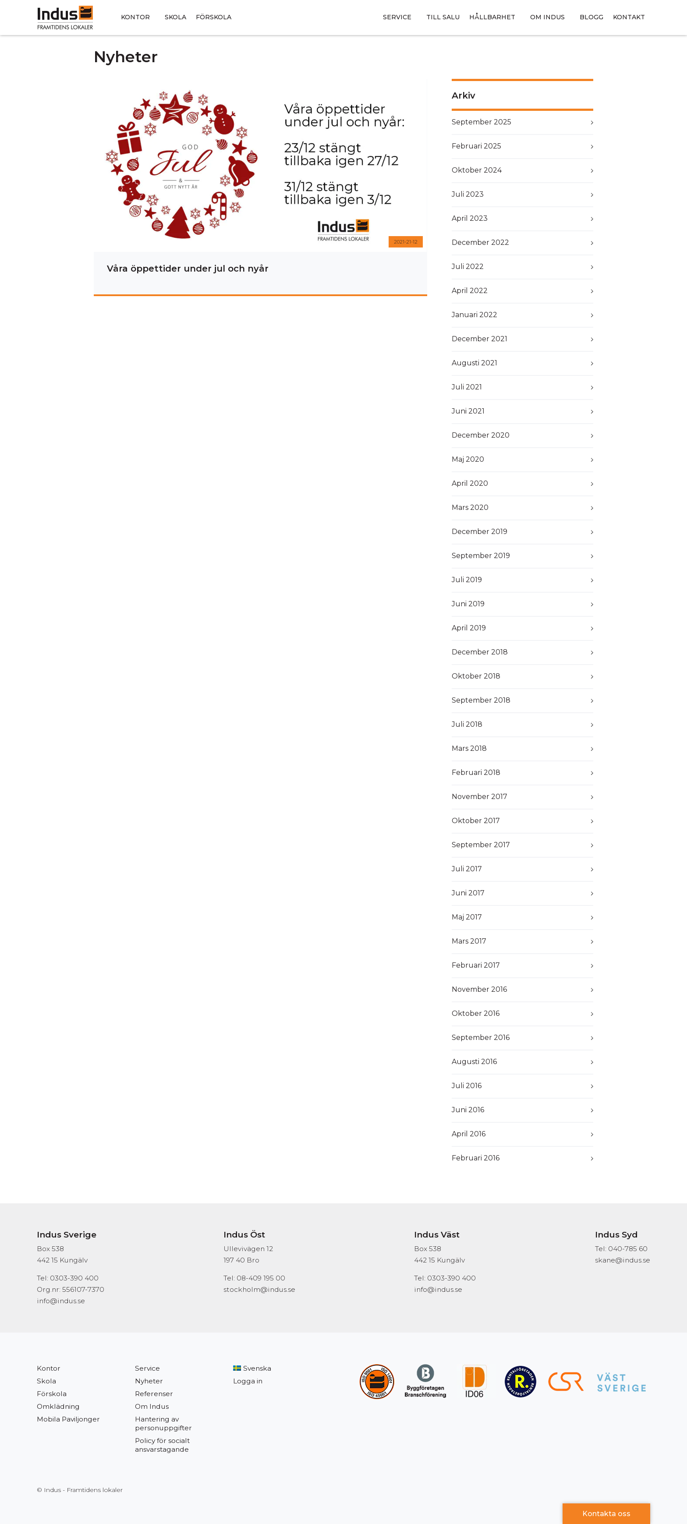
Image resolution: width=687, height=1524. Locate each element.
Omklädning (58, 1406)
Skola (175, 17)
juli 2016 (467, 1086)
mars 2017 (469, 941)
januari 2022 (474, 315)
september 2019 (481, 556)
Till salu (443, 17)
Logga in (247, 1381)
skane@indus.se (622, 1260)
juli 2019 (467, 580)
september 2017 (481, 845)
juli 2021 (467, 387)
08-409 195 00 (261, 1278)
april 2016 (468, 1134)
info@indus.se (61, 1301)
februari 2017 (476, 965)
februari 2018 (476, 772)
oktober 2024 (477, 170)
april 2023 (470, 218)
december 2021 (479, 339)
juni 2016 (468, 1110)
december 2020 (481, 435)
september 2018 (481, 700)
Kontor (135, 17)
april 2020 (470, 483)
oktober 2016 (475, 1013)
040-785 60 (628, 1249)
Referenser (154, 1394)
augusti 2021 (474, 363)
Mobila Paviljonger (68, 1419)
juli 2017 (467, 869)
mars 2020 (470, 507)
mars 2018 (469, 748)
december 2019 (479, 531)
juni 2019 (468, 604)
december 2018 (480, 652)
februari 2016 (475, 1158)
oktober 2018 (476, 676)
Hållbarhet (492, 17)
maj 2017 (467, 917)
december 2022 (480, 242)
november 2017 (479, 796)
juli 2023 (468, 194)
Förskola (213, 17)
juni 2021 (468, 411)
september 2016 (481, 1037)
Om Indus (547, 17)
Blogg (591, 17)
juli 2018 (467, 724)
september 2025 (481, 122)
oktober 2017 (476, 821)
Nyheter (149, 1381)
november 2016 (479, 989)
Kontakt (629, 17)
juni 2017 (468, 893)
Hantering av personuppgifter (163, 1423)
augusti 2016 (474, 1061)
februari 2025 (476, 146)
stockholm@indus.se (259, 1289)
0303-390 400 (451, 1278)
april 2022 (470, 290)
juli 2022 (468, 266)
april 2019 (469, 628)
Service (397, 17)
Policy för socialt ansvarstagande (162, 1444)
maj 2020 (468, 459)
